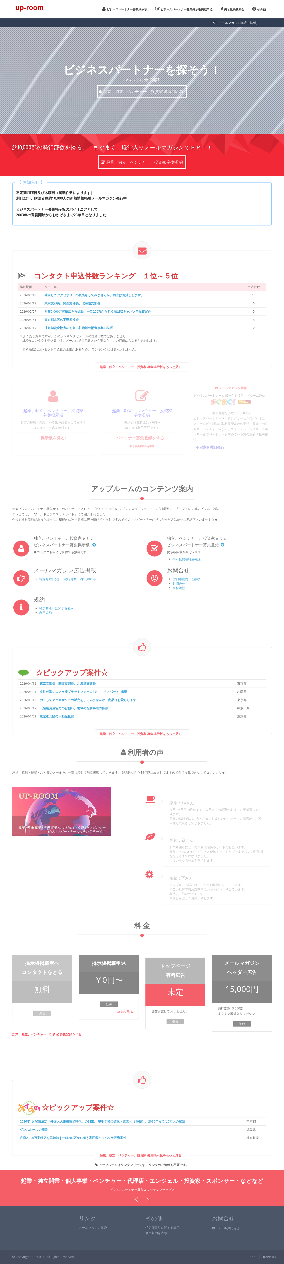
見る (42, 1013)
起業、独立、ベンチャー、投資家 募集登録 (142, 155)
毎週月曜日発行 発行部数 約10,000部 (67, 579)
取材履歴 (179, 588)
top (252, 1257)
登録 (109, 1004)
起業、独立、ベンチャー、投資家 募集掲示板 (142, 91)
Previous (136, 1199)
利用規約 (45, 613)
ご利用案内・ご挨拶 (187, 579)
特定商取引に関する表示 (56, 608)
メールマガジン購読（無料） (236, 23)
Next (147, 1199)
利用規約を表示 (156, 1233)
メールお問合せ (225, 1228)
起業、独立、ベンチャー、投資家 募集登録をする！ (48, 1034)
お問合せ (179, 583)
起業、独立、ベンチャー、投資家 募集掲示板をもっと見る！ (142, 375)
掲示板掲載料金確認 (187, 559)
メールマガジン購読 (93, 1227)
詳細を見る (125, 1011)
